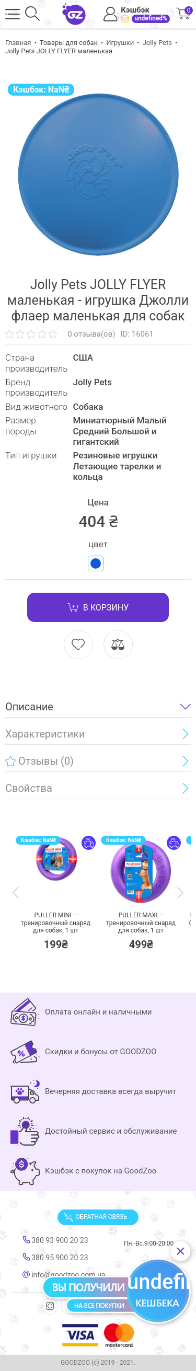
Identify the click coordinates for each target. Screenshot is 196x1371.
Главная (18, 43)
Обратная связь (96, 1217)
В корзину (98, 607)
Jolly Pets (157, 43)
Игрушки (120, 43)
